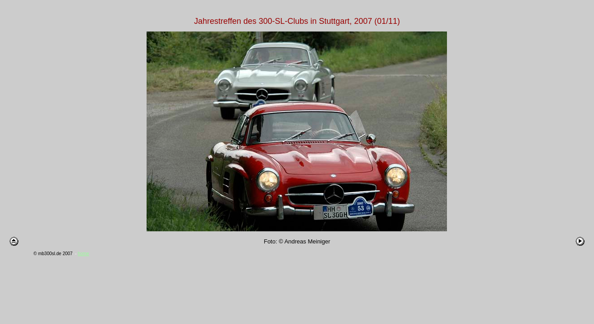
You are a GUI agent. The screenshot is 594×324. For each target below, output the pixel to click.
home (83, 253)
